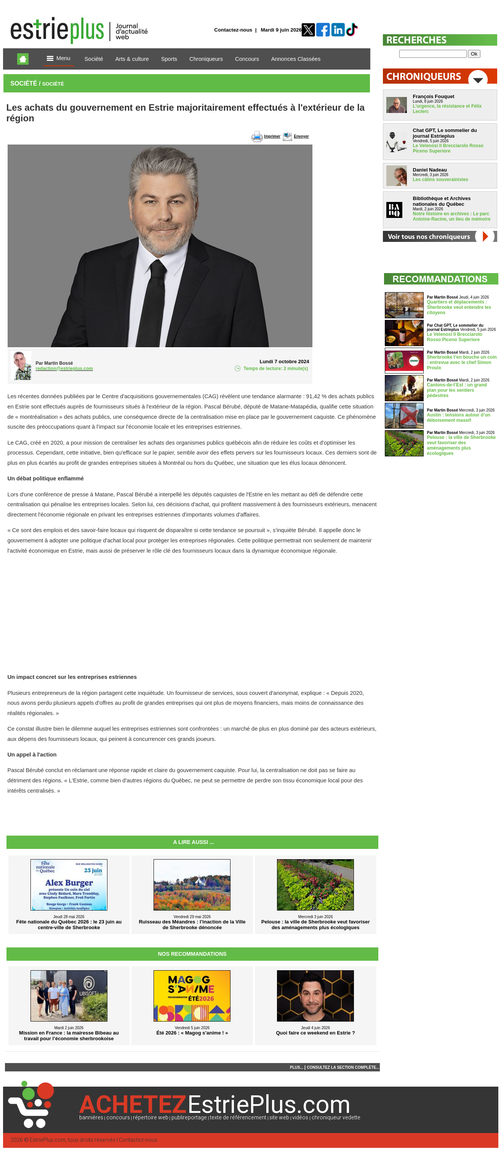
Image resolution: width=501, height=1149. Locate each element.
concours (118, 1118)
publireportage (189, 1118)
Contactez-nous (233, 30)
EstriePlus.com (48, 1140)
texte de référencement (238, 1118)
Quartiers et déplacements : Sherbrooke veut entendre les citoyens (459, 307)
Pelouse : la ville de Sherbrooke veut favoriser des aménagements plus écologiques (461, 445)
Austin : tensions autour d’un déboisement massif (459, 417)
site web (279, 1118)
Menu (58, 59)
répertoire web (150, 1118)
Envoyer (301, 136)
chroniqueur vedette (336, 1118)
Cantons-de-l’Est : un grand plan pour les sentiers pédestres (457, 390)
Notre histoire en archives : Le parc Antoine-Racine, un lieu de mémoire (452, 216)
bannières (91, 1118)
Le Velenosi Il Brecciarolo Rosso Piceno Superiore (448, 148)
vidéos (300, 1118)
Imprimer (272, 136)
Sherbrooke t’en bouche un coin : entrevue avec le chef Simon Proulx (462, 362)
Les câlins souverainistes (440, 179)
